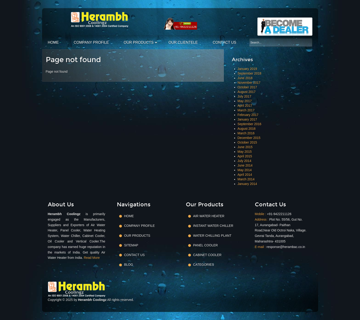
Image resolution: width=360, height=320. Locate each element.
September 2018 (250, 73)
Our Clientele (183, 42)
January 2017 (247, 119)
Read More (92, 257)
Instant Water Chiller (213, 226)
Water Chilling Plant (212, 235)
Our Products (139, 42)
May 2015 (245, 151)
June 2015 (245, 147)
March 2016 (246, 133)
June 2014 (245, 165)
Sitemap (131, 245)
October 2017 (247, 87)
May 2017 (245, 101)
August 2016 (247, 128)
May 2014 (245, 170)
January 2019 (247, 69)
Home (53, 42)
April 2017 (245, 105)
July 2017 (244, 96)
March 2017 (246, 110)
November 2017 (249, 82)
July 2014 (244, 161)
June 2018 (245, 78)
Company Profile (91, 42)
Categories (203, 264)
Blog (128, 264)
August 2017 (247, 92)
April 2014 (245, 174)
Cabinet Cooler (207, 255)
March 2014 (246, 179)
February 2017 (248, 115)
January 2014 (247, 184)
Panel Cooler (205, 245)
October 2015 (247, 142)
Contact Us (224, 42)
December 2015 (249, 138)
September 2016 (250, 124)
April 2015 (245, 156)
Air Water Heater (209, 216)
